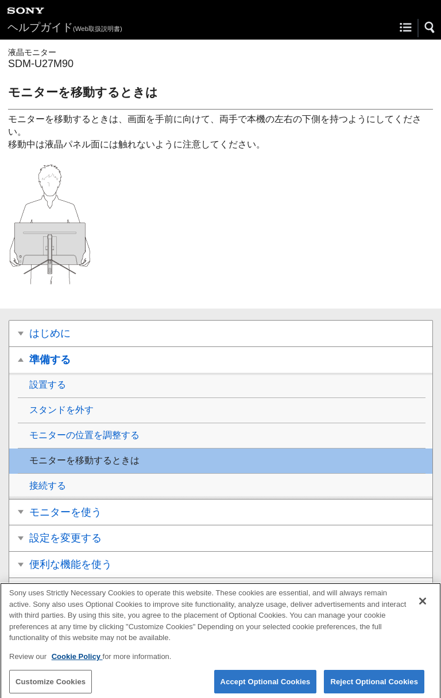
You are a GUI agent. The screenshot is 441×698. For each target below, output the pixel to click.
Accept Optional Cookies (265, 685)
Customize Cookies (51, 685)
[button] (430, 28)
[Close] (422, 605)
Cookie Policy (77, 660)
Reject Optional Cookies (374, 685)
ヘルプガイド (64, 27)
